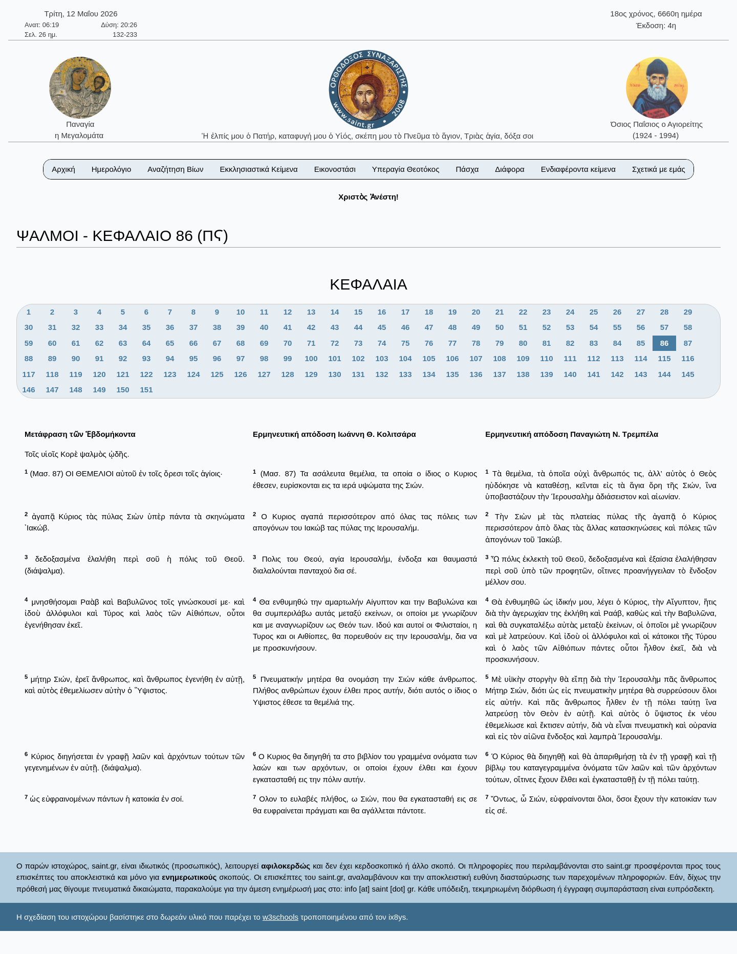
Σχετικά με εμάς (658, 169)
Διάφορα (509, 169)
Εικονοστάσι (335, 169)
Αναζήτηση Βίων (175, 169)
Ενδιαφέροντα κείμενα (578, 169)
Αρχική (63, 169)
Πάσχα (467, 169)
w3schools (280, 917)
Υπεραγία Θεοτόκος (406, 169)
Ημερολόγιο (112, 169)
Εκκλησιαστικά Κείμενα (258, 169)
